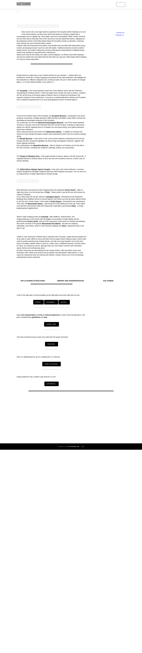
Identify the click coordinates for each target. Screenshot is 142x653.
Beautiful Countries (108, 604)
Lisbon (33, 634)
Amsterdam (33, 602)
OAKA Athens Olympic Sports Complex (35, 303)
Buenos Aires (33, 616)
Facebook (109, 629)
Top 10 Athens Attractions (33, 484)
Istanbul (33, 629)
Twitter (109, 633)
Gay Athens (109, 484)
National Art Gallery (53, 266)
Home (70, 4)
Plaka (74, 385)
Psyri (48, 372)
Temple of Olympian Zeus (30, 290)
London (33, 636)
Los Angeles (33, 639)
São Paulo (71, 618)
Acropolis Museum (59, 250)
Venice (71, 625)
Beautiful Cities (109, 602)
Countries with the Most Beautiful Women (109, 623)
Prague (71, 609)
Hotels (71, 638)
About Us (109, 637)
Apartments (71, 640)
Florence (33, 627)
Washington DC (71, 629)
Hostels (71, 642)
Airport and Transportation (71, 484)
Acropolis (23, 179)
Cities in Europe (109, 611)
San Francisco (71, 616)
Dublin (33, 625)
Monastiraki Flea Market (51, 403)
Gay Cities (109, 625)
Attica (64, 405)
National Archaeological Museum (50, 257)
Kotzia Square (56, 381)
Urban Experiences (95, 4)
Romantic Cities (109, 620)
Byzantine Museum (41, 279)
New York (71, 604)
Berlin (33, 609)
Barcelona (33, 607)
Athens (33, 604)
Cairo (33, 618)
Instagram (109, 631)
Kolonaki (44, 396)
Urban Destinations (80, 4)
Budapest (33, 613)
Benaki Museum (26, 272)
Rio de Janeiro (71, 611)
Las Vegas (33, 632)
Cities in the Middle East (109, 613)
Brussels (33, 611)
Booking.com (119, 95)
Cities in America (108, 609)
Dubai (33, 623)
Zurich (71, 632)
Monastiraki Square (35, 383)
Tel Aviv (70, 622)
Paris (71, 606)
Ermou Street (70, 369)
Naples (71, 602)
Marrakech (33, 643)
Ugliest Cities (108, 607)
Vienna (71, 627)
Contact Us (109, 640)
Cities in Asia (109, 618)
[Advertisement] (51, 148)
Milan (71, 600)
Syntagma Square (53, 376)
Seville (71, 620)
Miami (33, 645)
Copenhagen (33, 620)
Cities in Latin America (109, 616)
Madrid (33, 641)
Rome (71, 613)
